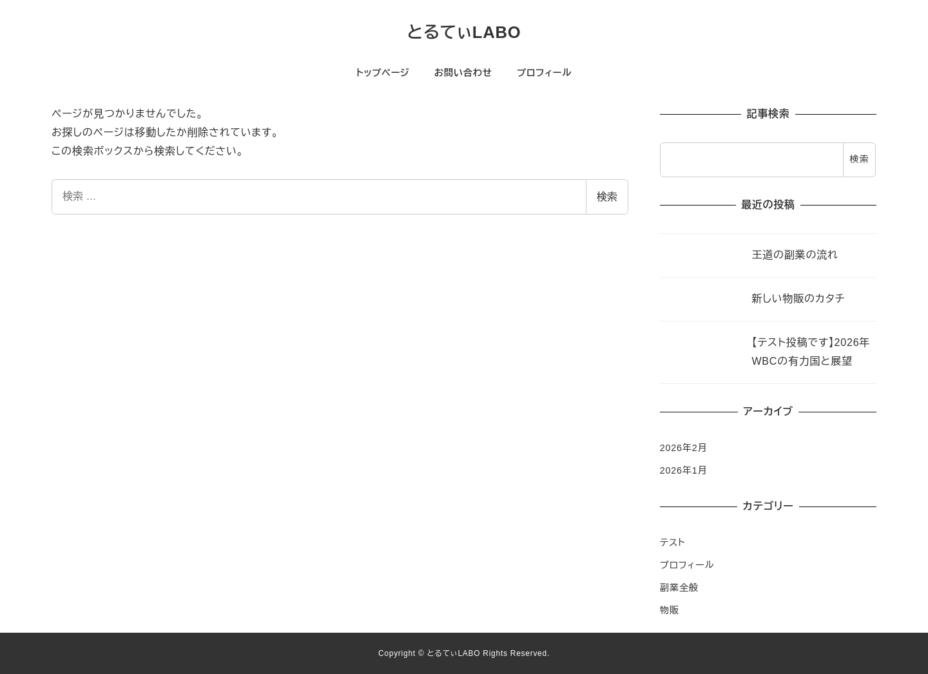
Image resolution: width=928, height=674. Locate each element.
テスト (673, 542)
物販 (669, 610)
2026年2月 (684, 448)
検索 (607, 196)
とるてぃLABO (464, 32)
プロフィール (687, 565)
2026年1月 (684, 470)
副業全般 (679, 588)
